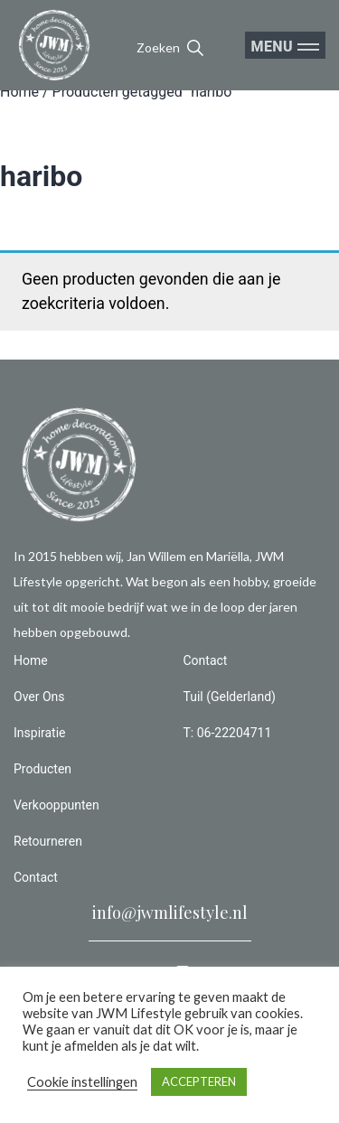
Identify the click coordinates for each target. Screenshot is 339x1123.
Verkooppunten (56, 805)
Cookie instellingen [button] (82, 1082)
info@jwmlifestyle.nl (170, 912)
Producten (42, 769)
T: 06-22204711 (228, 732)
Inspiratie (40, 732)
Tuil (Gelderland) (230, 696)
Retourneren (48, 841)
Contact (36, 877)
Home (19, 91)
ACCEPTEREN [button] (199, 1081)
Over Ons (39, 696)
